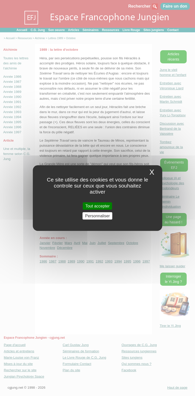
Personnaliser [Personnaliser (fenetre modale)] (97, 216)
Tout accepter (97, 206)
